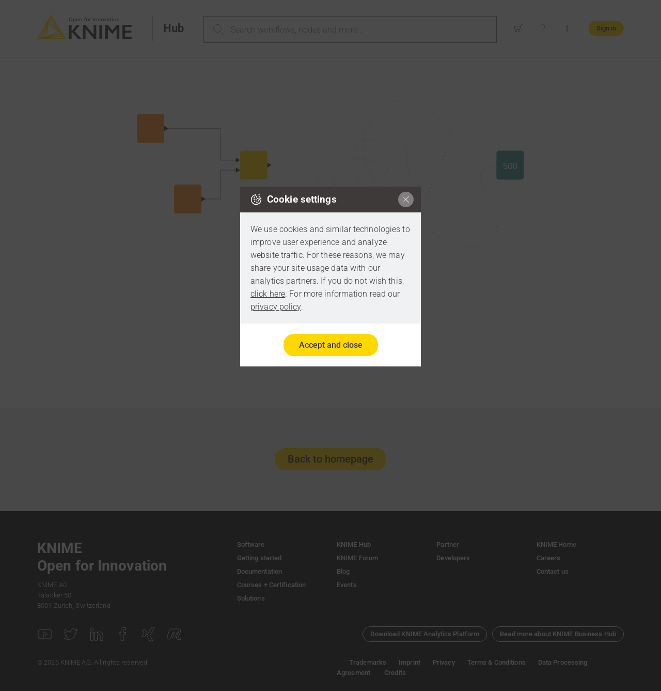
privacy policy (275, 307)
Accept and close (331, 345)
